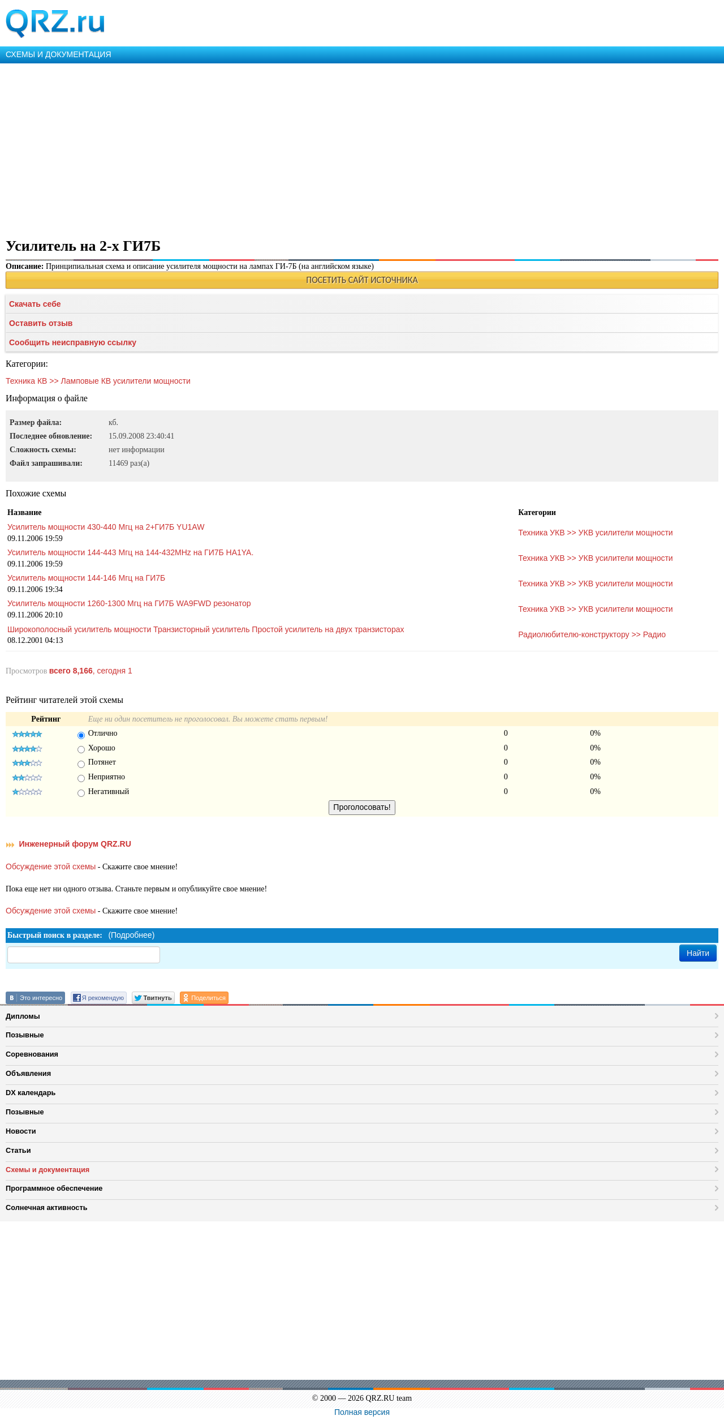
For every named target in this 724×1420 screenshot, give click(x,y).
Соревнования (32, 1054)
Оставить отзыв (40, 323)
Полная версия (362, 1412)
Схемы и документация (47, 1169)
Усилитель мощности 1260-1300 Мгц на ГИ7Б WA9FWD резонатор (129, 603)
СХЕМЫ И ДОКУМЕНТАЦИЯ (58, 54)
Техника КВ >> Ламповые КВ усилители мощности (98, 380)
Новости (21, 1131)
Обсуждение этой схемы (51, 866)
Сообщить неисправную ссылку (72, 342)
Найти (698, 953)
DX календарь (30, 1092)
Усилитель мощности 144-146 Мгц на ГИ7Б (86, 577)
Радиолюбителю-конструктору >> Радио (592, 634)
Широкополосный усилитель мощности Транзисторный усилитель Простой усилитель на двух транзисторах (205, 629)
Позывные (25, 1035)
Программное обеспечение (54, 1188)
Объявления (28, 1073)
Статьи (18, 1150)
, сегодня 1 (90, 670)
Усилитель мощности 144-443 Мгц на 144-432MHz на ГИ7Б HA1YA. (130, 552)
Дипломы (23, 1016)
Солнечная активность (47, 1207)
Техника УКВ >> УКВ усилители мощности (595, 532)
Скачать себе (35, 303)
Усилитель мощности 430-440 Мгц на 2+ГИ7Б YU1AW (105, 526)
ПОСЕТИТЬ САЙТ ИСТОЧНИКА (361, 279)
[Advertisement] (339, 148)
